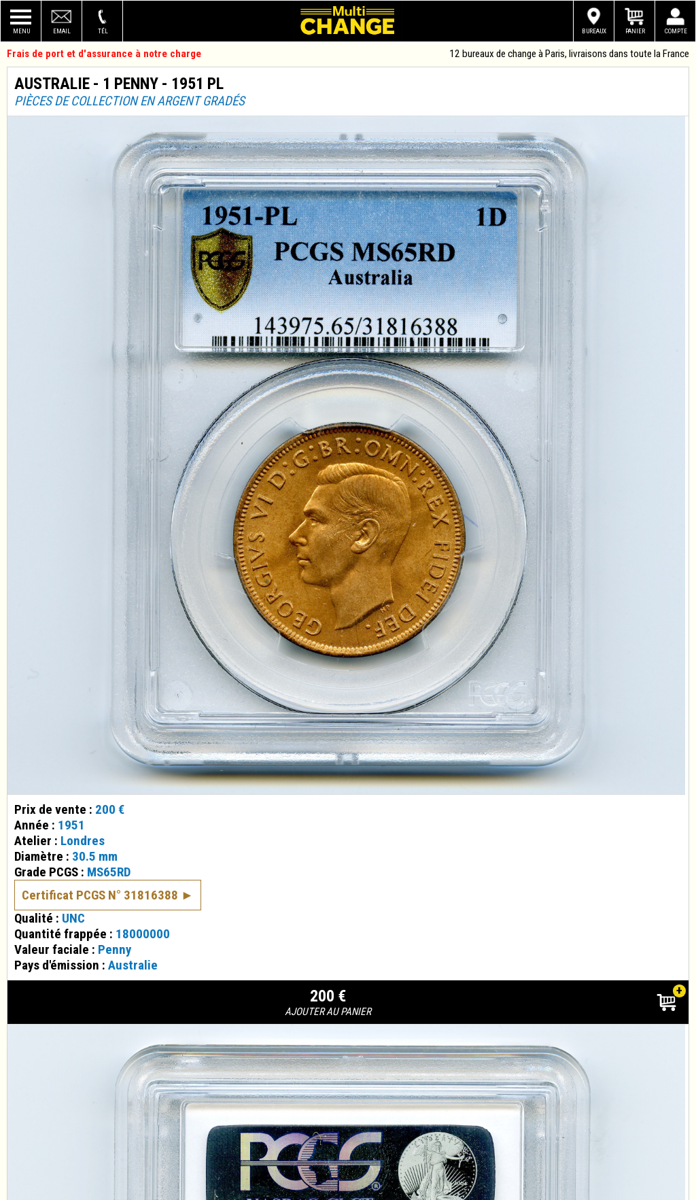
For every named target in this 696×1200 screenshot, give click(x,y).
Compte (676, 31)
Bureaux (594, 31)
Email (62, 31)
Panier (635, 31)
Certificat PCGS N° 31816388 (100, 872)
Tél (103, 31)
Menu (21, 31)
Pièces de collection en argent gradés (129, 101)
